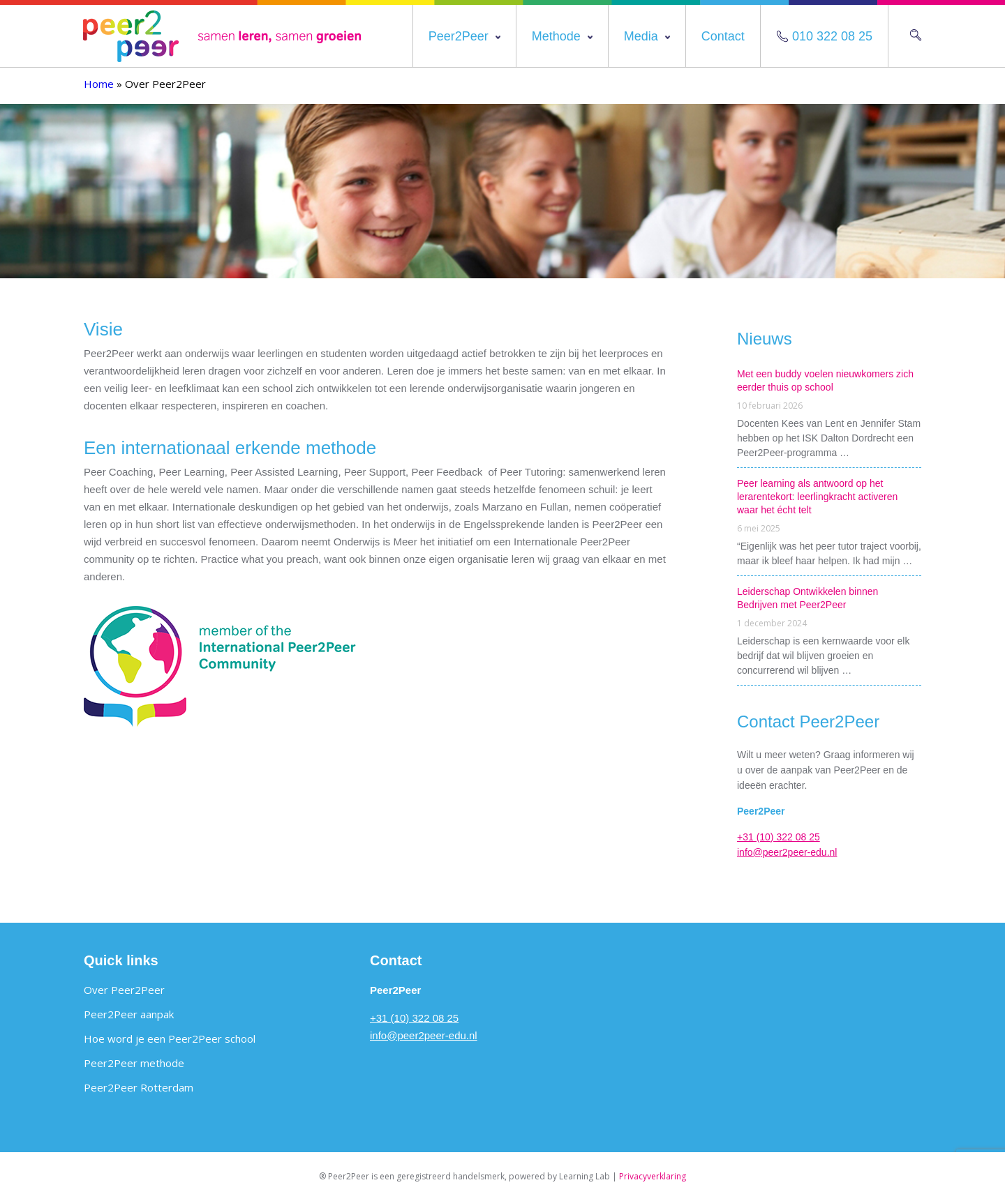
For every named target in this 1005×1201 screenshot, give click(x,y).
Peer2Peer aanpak (129, 1014)
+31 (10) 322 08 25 (778, 837)
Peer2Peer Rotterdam (138, 1087)
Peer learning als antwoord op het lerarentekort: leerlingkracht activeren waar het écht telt (817, 496)
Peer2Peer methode (134, 1063)
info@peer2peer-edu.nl (787, 852)
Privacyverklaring (652, 1176)
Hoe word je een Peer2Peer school (169, 1038)
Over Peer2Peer (124, 990)
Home (99, 84)
